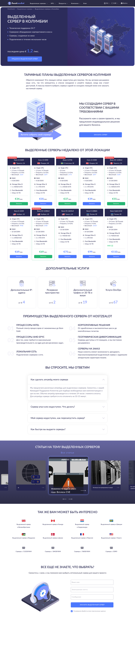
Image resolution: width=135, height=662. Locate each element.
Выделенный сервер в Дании (53, 538)
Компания (76, 3)
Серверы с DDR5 (111, 551)
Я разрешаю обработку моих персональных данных (88, 611)
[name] (92, 582)
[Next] (70, 499)
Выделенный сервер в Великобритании (24, 526)
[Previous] (64, 499)
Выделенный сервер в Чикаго (111, 538)
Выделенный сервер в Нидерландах (82, 526)
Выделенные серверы (39, 3)
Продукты (63, 3)
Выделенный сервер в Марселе (82, 538)
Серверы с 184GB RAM (53, 551)
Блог (85, 3)
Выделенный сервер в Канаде (53, 524)
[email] (92, 589)
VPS (53, 3)
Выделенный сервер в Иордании (23, 538)
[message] (92, 597)
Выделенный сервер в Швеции (111, 524)
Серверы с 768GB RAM (82, 551)
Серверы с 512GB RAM (24, 551)
